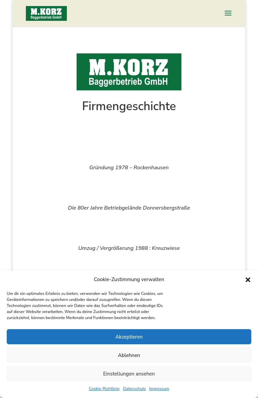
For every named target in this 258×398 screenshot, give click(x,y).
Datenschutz (134, 388)
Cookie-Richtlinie (104, 388)
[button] (248, 279)
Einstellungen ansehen (129, 373)
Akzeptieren (128, 337)
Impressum (159, 388)
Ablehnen (129, 355)
